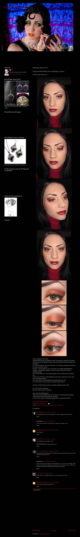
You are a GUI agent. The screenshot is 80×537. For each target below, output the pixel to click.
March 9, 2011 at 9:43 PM (52, 430)
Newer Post (36, 530)
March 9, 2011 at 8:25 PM (50, 412)
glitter (39, 405)
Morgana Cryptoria (49, 405)
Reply (37, 416)
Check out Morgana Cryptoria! (40, 401)
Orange (58, 405)
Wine (62, 405)
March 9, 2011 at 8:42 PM (49, 421)
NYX (55, 405)
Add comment (36, 489)
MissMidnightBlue (40, 430)
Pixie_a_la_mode (40, 451)
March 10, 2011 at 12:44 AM (48, 439)
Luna (37, 473)
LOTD (42, 405)
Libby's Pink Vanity (41, 482)
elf (36, 405)
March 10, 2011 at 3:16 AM (49, 461)
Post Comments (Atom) (44, 533)
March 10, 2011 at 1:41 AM (51, 451)
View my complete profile (15, 74)
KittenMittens (39, 412)
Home (54, 530)
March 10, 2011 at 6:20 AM (45, 473)
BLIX (12, 70)
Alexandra (38, 439)
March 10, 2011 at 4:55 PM (52, 482)
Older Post (72, 530)
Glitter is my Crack (18, 7)
